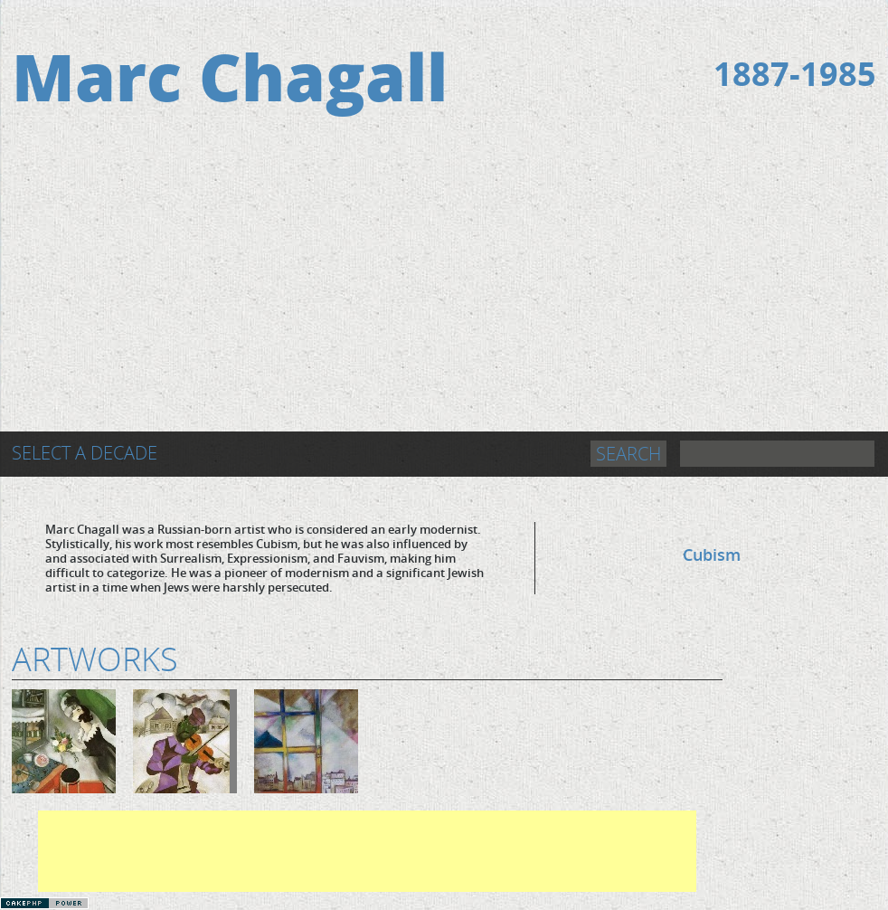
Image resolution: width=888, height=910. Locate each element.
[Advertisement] (444, 295)
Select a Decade (84, 453)
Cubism (712, 554)
